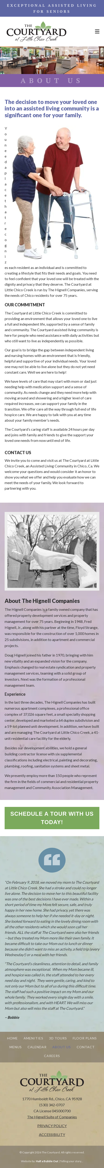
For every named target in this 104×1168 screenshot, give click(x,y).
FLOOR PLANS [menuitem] (85, 1038)
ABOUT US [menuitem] (61, 1047)
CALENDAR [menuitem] (37, 1047)
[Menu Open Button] (97, 31)
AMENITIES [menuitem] (33, 1038)
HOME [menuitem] (12, 1038)
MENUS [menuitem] (15, 1047)
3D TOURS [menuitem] (58, 1038)
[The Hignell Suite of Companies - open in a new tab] (52, 1117)
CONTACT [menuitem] (86, 1047)
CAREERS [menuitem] (52, 1056)
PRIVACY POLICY (52, 1125)
